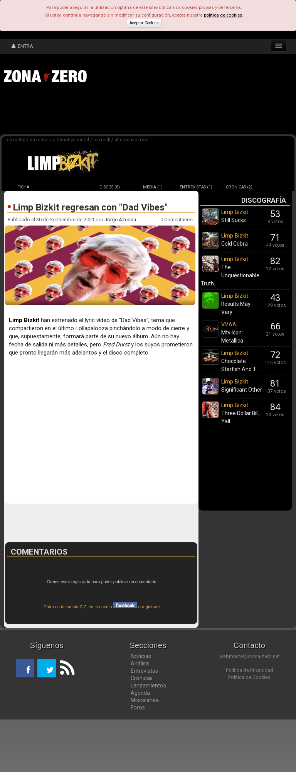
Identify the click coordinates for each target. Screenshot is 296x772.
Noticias (141, 709)
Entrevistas (144, 723)
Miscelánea (145, 753)
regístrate (151, 659)
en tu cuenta (113, 659)
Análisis (140, 716)
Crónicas (142, 731)
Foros (138, 760)
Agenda (140, 745)
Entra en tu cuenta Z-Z (65, 659)
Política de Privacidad (249, 723)
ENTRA (22, 46)
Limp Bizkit (24, 320)
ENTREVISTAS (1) (196, 187)
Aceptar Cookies (144, 22)
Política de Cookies (249, 730)
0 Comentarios (176, 219)
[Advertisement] (119, 111)
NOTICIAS (66, 187)
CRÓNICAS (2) (239, 187)
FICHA (23, 187)
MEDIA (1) (153, 187)
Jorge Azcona (120, 219)
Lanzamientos (148, 738)
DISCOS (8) (109, 187)
